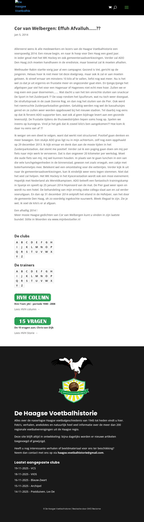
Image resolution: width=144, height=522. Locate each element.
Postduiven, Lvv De (43, 491)
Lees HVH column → (27, 309)
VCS (33, 468)
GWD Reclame (94, 508)
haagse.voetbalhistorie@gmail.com (81, 452)
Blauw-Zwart (39, 480)
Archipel (36, 486)
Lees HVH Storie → (26, 333)
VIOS (34, 474)
